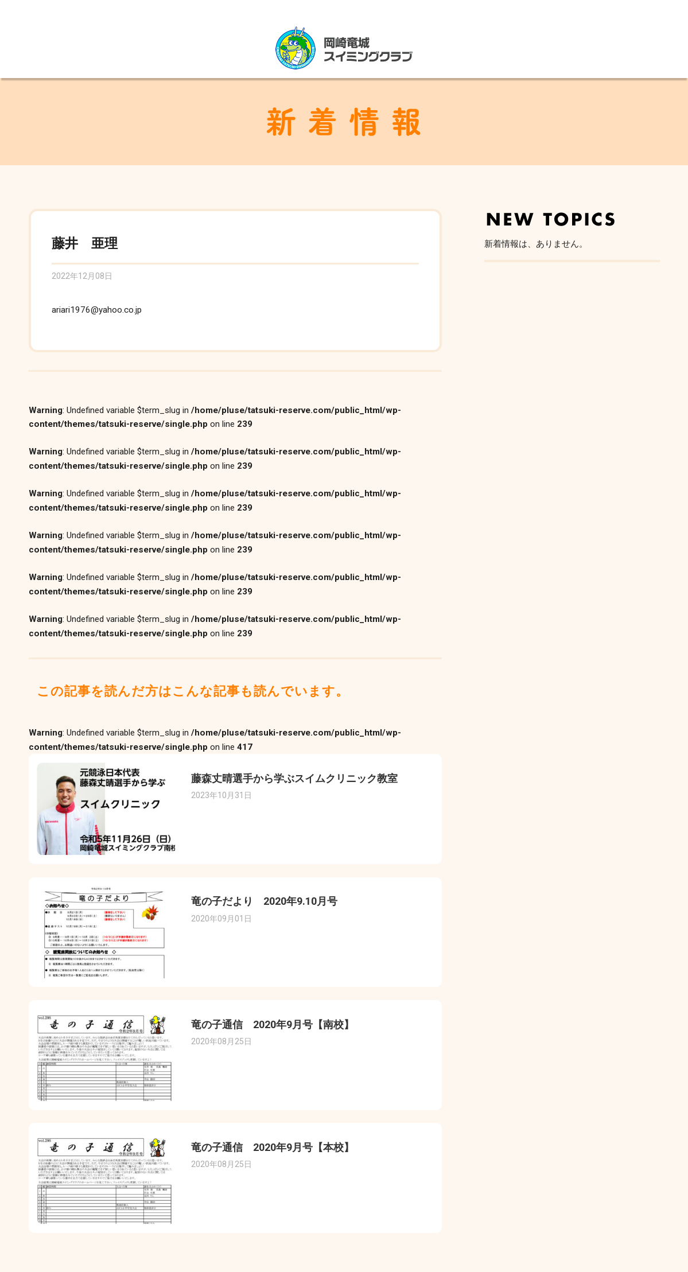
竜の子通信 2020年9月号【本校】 (272, 1147)
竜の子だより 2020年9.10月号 (264, 901)
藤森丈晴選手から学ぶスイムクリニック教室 (294, 778)
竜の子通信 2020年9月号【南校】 (272, 1024)
